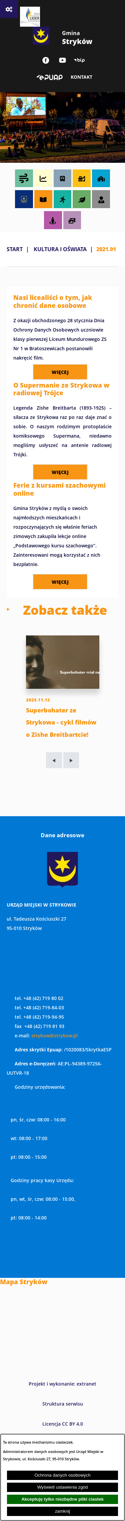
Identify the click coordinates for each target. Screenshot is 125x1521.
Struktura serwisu (62, 1404)
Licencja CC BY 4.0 (62, 1424)
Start (15, 249)
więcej (60, 372)
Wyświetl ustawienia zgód (62, 1487)
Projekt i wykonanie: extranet (62, 1384)
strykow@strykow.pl (54, 1035)
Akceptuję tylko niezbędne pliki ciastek (62, 1499)
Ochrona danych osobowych (62, 1475)
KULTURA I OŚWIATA (60, 249)
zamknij (62, 1511)
